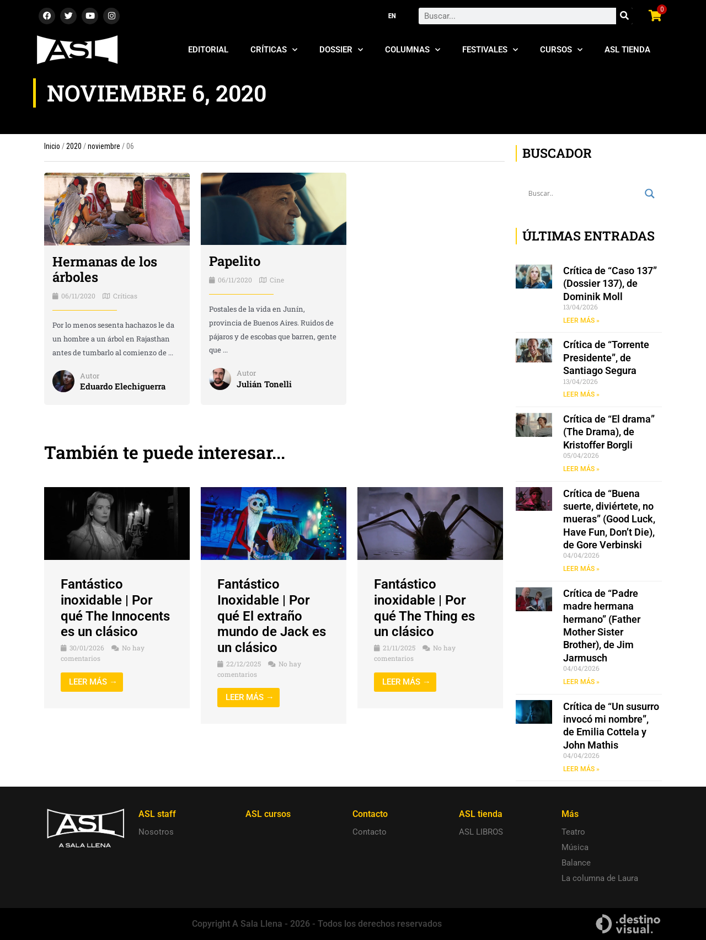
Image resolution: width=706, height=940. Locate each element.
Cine (277, 279)
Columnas (412, 49)
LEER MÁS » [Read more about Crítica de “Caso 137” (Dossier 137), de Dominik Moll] (581, 320)
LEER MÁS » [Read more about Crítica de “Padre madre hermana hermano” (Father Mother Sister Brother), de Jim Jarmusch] (581, 682)
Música (575, 847)
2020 (74, 146)
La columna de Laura (599, 878)
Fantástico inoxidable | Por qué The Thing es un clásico (424, 607)
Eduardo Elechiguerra (122, 386)
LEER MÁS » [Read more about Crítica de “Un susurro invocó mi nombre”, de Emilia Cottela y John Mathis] (581, 769)
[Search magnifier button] (649, 193)
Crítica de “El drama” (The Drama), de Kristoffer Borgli (609, 432)
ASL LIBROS (481, 832)
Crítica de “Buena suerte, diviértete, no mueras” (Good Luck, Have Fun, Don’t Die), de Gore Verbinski (609, 519)
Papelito (234, 261)
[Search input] (583, 193)
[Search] (624, 16)
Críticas (273, 49)
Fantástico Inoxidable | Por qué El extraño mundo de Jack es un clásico (271, 615)
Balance (576, 863)
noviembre (104, 146)
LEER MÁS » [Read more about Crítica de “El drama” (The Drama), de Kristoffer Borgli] (581, 469)
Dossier (341, 49)
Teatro (573, 832)
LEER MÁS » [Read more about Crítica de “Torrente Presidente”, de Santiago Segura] (581, 394)
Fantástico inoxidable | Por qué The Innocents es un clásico (115, 607)
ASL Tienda (627, 50)
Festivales (490, 49)
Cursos (561, 49)
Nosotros (156, 832)
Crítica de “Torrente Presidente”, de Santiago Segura (606, 357)
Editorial (208, 50)
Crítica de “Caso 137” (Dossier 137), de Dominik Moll (610, 283)
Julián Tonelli (264, 383)
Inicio (52, 146)
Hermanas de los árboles (104, 269)
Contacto (369, 832)
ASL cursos (268, 814)
